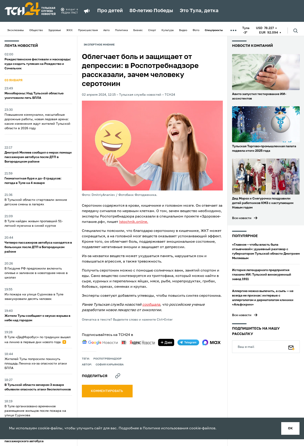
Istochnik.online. (133, 222)
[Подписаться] (291, 346)
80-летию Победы (151, 10)
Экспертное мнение (99, 44)
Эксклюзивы (15, 30)
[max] (211, 342)
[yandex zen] (166, 342)
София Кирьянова (110, 364)
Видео (183, 30)
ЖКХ (69, 30)
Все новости (241, 218)
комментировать (107, 391)
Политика (121, 30)
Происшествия (88, 30)
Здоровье (54, 30)
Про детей (110, 10)
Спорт (152, 30)
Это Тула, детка (199, 10)
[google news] (100, 342)
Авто (106, 30)
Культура (167, 30)
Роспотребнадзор (107, 359)
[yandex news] (138, 342)
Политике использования (165, 428)
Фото (196, 30)
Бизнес (138, 30)
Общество (36, 30)
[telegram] (188, 342)
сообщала (151, 305)
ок (290, 428)
